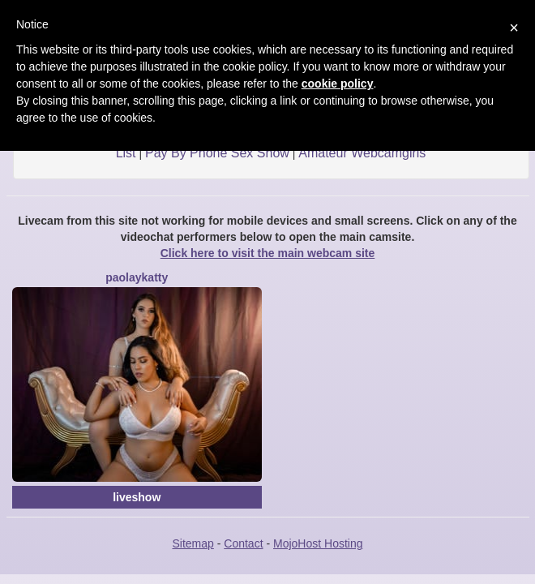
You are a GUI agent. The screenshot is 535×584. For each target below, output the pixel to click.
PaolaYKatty (136, 277)
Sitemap (192, 543)
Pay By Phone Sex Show (217, 153)
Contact (243, 543)
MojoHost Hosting (318, 543)
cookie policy (338, 83)
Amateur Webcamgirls (362, 153)
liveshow (136, 497)
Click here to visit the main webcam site (267, 253)
